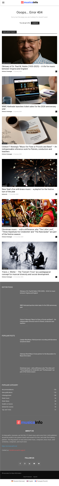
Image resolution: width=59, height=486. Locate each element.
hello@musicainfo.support (17, 450)
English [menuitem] (31, 481)
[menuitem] (18, 481)
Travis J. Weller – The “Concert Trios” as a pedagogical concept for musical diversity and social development (26, 273)
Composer (4, 268)
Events (4, 103)
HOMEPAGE (35, 23)
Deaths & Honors (6, 63)
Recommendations (7, 226)
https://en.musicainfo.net (9, 446)
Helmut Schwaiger (7, 71)
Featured (4, 143)
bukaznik (4, 194)
